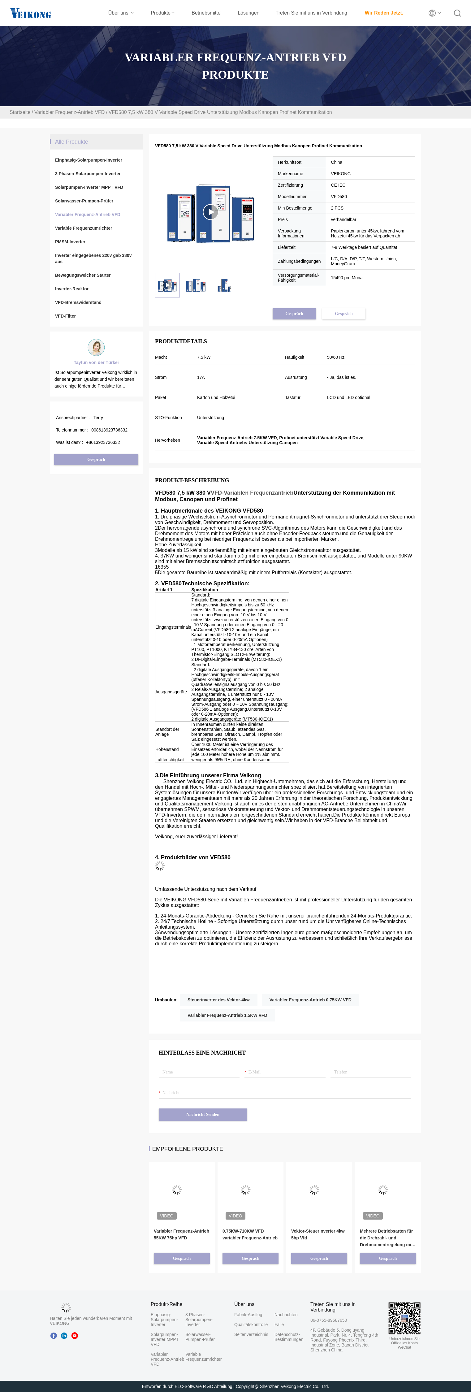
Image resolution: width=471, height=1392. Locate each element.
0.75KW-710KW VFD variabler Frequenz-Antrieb (250, 1234)
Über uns (121, 12)
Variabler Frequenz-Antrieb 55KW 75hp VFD (181, 1234)
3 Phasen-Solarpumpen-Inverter (88, 173)
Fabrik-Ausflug (248, 1314)
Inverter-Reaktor (72, 288)
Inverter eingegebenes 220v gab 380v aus (93, 258)
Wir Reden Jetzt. (384, 12)
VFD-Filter (65, 316)
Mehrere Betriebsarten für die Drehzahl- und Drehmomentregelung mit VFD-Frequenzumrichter (386, 1238)
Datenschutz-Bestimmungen (285, 1337)
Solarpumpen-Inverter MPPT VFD (89, 187)
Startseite (20, 112)
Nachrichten (285, 1314)
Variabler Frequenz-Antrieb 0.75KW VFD (311, 999)
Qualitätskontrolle (251, 1324)
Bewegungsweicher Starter (83, 275)
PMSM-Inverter (70, 241)
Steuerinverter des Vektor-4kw (219, 999)
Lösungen (248, 12)
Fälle (279, 1324)
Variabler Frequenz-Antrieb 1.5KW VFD (227, 1015)
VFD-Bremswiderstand (78, 302)
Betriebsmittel (207, 12)
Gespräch (96, 459)
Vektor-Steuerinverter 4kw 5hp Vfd (318, 1234)
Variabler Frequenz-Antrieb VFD (69, 112)
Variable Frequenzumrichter (83, 228)
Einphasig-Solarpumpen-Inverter (88, 160)
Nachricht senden (202, 1114)
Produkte (163, 12)
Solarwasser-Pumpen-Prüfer (84, 200)
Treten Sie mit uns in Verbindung (311, 12)
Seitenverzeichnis (251, 1334)
